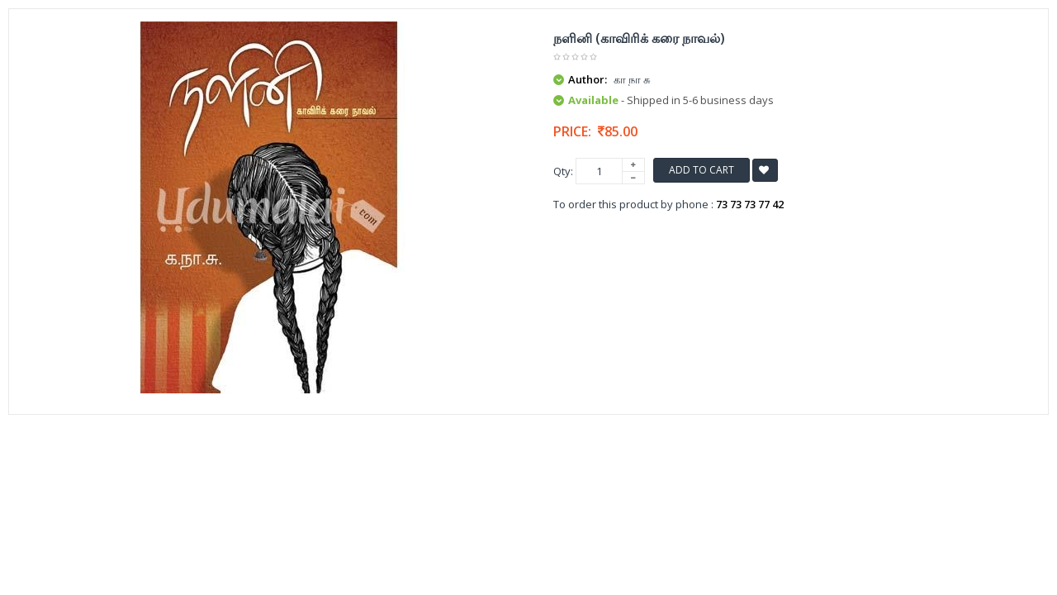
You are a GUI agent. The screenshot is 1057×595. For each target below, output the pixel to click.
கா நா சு (632, 79)
